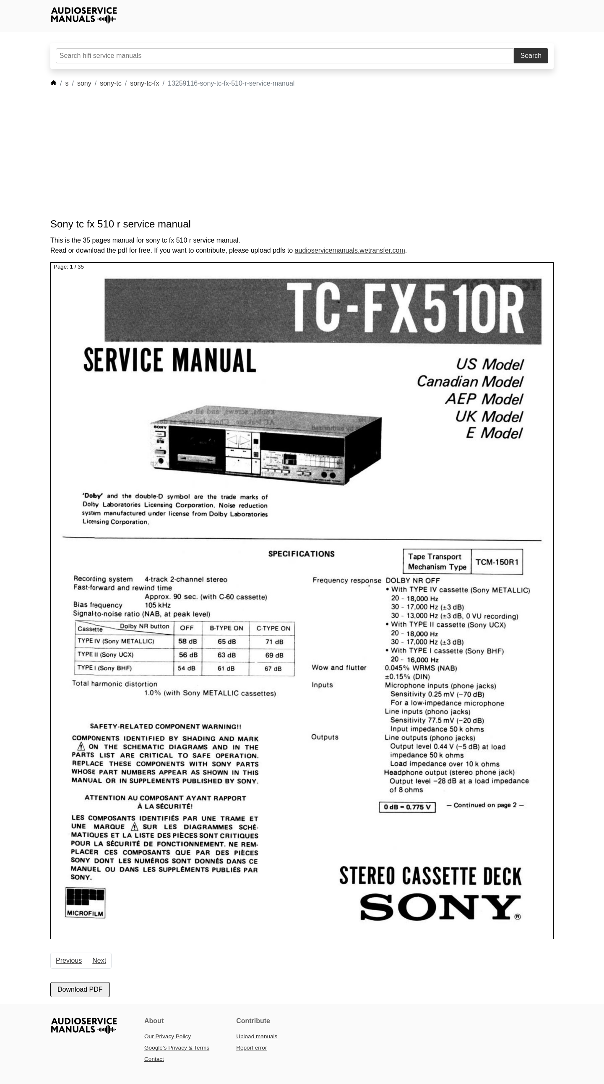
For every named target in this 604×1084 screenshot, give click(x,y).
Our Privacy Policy (167, 1036)
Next (99, 960)
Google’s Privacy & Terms (176, 1048)
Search (531, 55)
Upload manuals (256, 1036)
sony (84, 83)
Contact (154, 1059)
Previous (69, 960)
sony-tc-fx (144, 83)
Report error (251, 1048)
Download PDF (80, 989)
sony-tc (111, 83)
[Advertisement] (289, 153)
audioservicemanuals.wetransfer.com (350, 250)
